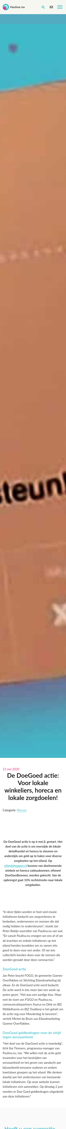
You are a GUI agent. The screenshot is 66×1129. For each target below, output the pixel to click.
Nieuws (22, 810)
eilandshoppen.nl (15, 866)
